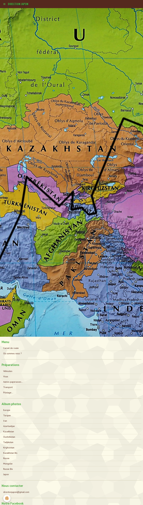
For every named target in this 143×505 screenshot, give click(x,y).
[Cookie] (7, 498)
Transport (8, 387)
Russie (6, 458)
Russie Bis (8, 469)
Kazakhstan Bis (10, 452)
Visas (5, 376)
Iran (5, 420)
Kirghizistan (8, 447)
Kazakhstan (8, 431)
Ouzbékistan (9, 436)
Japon (6, 474)
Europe (6, 410)
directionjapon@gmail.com (16, 492)
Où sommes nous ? (12, 353)
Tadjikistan (8, 442)
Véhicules (7, 371)
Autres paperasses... (13, 381)
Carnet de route (11, 348)
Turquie (7, 415)
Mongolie (7, 463)
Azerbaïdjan (9, 426)
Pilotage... (8, 392)
